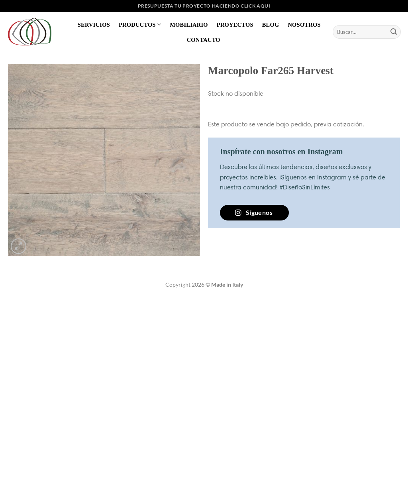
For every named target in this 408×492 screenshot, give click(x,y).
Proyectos (235, 25)
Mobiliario (189, 25)
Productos (140, 24)
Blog (270, 25)
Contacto (203, 40)
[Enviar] (393, 32)
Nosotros (304, 25)
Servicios (94, 25)
